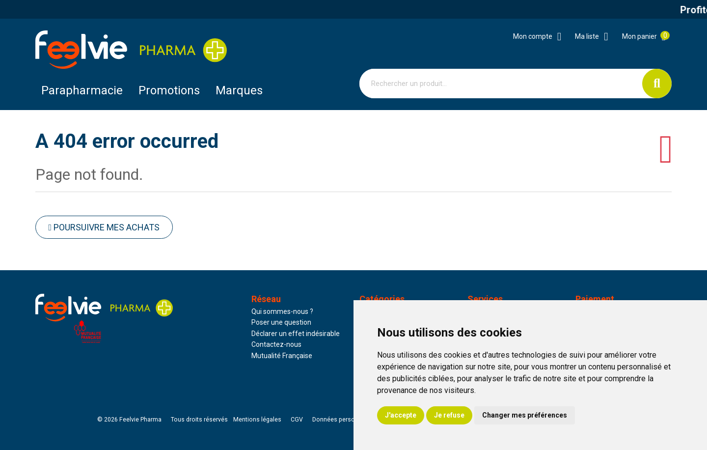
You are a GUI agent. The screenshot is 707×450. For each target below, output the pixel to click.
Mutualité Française (281, 356)
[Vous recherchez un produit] (501, 83)
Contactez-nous (276, 344)
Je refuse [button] (449, 415)
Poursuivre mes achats (104, 227)
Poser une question (281, 322)
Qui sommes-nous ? (282, 311)
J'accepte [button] (400, 415)
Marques (239, 90)
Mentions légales (257, 419)
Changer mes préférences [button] (524, 415)
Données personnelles (343, 419)
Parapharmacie (82, 90)
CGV (297, 419)
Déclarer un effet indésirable (295, 334)
